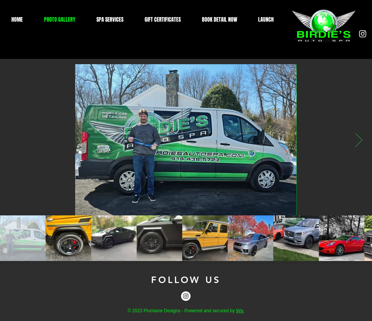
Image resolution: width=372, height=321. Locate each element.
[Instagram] (362, 33)
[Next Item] (359, 140)
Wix (240, 310)
